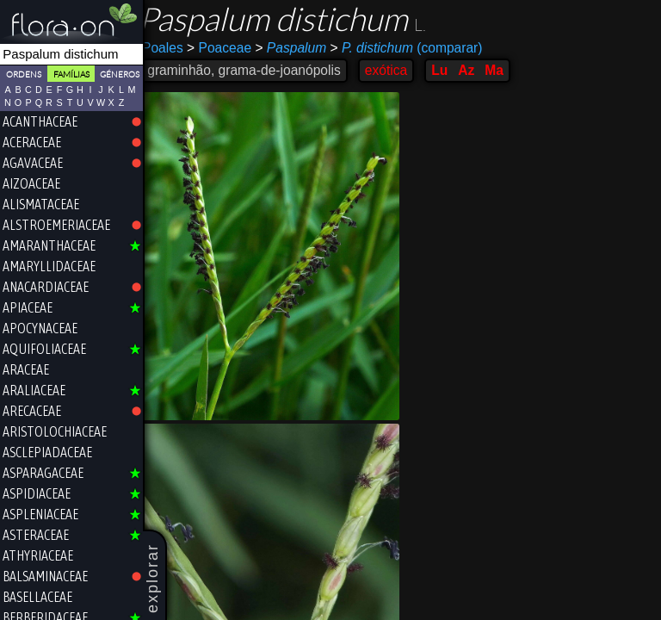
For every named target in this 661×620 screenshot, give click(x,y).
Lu (449, 70)
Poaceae (228, 47)
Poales (172, 47)
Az (475, 70)
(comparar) (415, 48)
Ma (503, 70)
